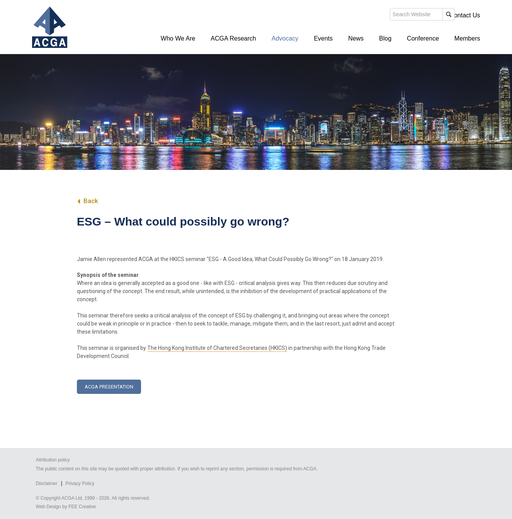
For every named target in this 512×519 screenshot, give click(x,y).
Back (87, 201)
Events (323, 38)
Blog (385, 38)
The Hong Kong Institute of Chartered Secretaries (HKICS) (217, 348)
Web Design (48, 506)
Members (467, 38)
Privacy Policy (80, 483)
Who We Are (178, 38)
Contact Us (464, 15)
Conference (423, 38)
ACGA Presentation (109, 387)
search (346, 17)
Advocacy (285, 38)
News (356, 38)
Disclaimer (47, 483)
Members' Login (420, 15)
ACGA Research (233, 38)
